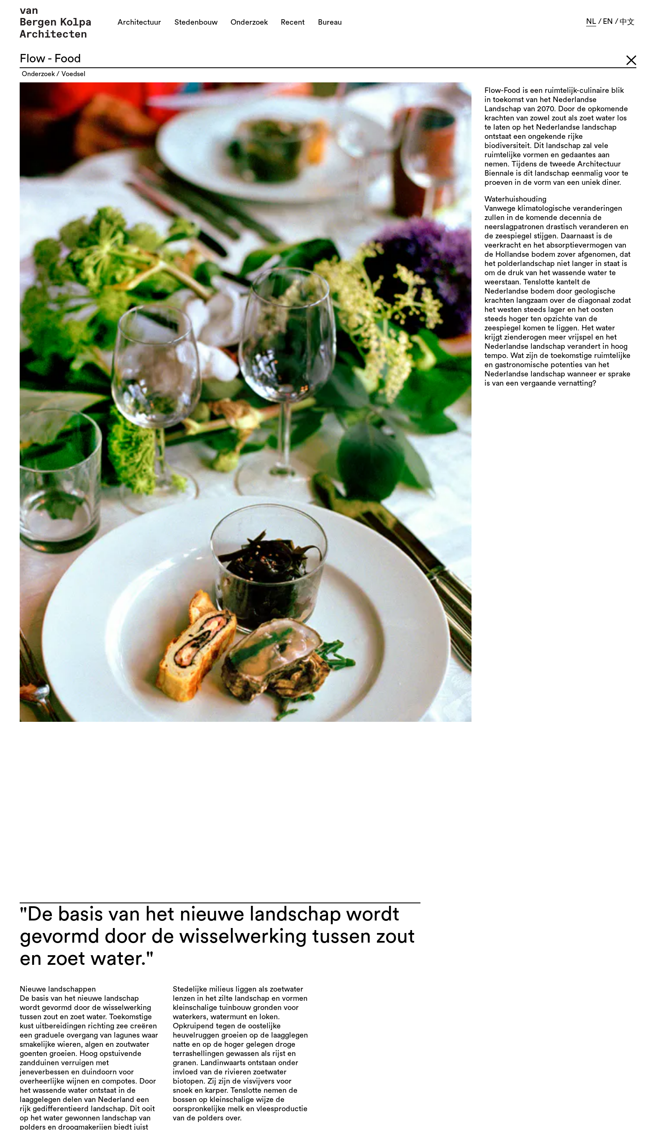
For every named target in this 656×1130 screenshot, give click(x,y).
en (608, 21)
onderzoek (38, 74)
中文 (627, 22)
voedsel (73, 74)
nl (591, 21)
